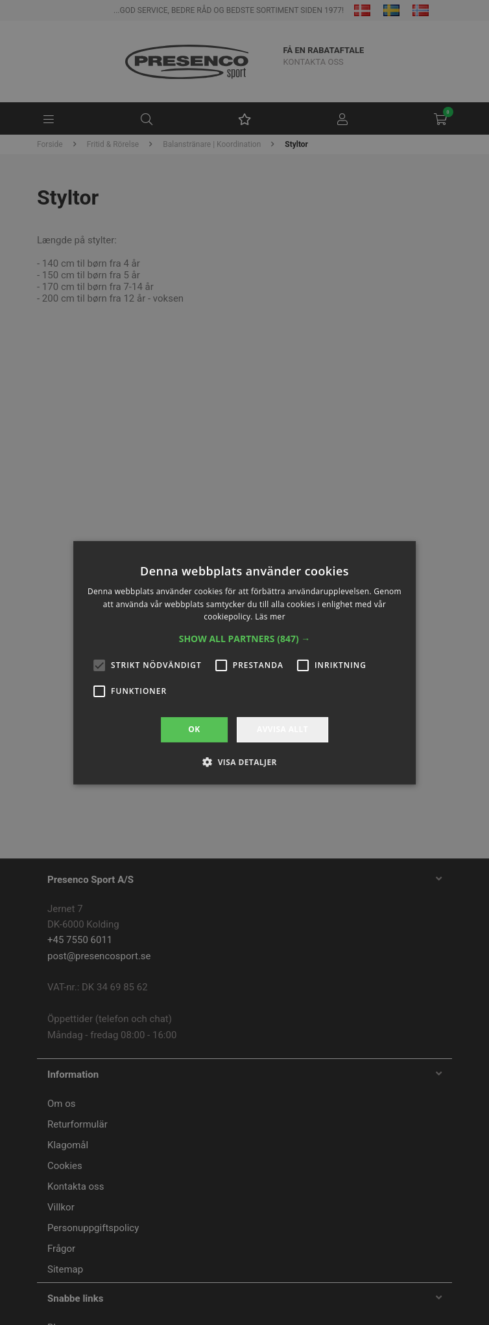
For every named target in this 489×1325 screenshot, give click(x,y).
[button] (245, 639)
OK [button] (194, 729)
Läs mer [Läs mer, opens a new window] (270, 616)
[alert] (244, 662)
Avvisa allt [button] (282, 729)
